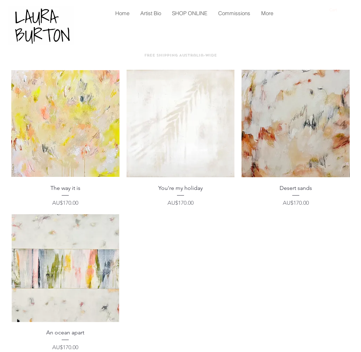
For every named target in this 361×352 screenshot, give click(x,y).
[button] (336, 9)
